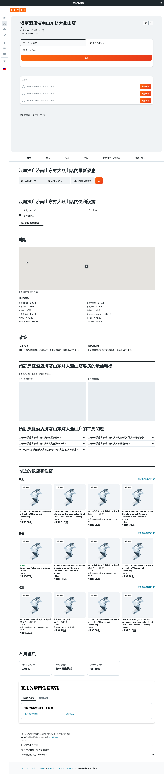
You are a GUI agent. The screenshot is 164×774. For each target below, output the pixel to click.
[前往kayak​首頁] (18, 10)
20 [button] (64, 86)
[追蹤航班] (4, 48)
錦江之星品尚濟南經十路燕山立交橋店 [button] (103, 511)
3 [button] (45, 74)
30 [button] (39, 99)
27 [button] (65, 93)
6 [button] (64, 74)
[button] (161, 3)
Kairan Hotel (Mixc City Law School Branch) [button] (35, 569)
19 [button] (58, 86)
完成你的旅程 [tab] (28, 698)
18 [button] (52, 86)
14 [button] (71, 80)
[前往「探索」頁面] (4, 42)
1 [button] (77, 67)
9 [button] (39, 80)
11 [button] (52, 80)
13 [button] (65, 80)
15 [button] (78, 80)
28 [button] (71, 93)
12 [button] (58, 80)
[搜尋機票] (4, 18)
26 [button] (58, 93)
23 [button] (39, 93)
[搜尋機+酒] (4, 35)
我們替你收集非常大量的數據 (88, 750)
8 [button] (77, 74)
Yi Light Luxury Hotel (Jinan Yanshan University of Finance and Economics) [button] (35, 514)
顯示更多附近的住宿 (146, 479)
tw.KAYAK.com (24, 768)
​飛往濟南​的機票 (31, 714)
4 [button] (52, 74)
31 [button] (46, 99)
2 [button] (39, 74)
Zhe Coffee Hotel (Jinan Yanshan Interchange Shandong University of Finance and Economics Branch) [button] (69, 514)
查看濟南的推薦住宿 (146, 587)
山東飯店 (61, 768)
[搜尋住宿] (4, 23)
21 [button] (71, 86)
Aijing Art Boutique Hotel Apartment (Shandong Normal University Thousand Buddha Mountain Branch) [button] (137, 515)
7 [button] (71, 74)
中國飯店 (51, 768)
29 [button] (77, 93)
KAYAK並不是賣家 (88, 745)
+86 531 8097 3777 (29, 33)
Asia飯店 (42, 768)
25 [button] (52, 93)
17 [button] (45, 86)
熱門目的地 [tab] (43, 698)
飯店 (33, 768)
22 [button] (77, 86)
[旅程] (4, 61)
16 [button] (39, 86)
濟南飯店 (70, 714)
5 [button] (58, 74)
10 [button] (45, 80)
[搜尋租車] (4, 29)
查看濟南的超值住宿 (146, 533)
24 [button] (45, 93)
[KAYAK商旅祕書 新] (4, 53)
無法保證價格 (53, 737)
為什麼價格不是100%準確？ (88, 754)
